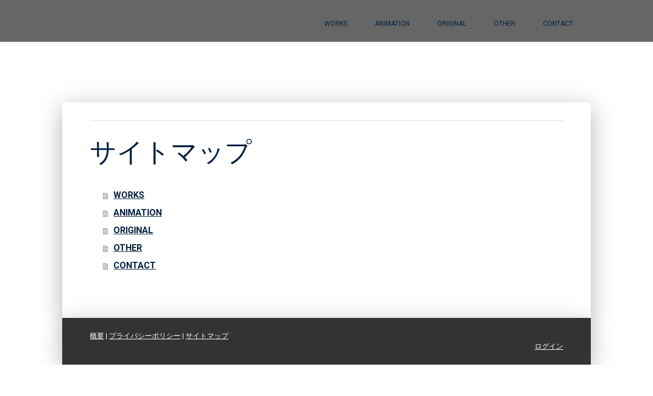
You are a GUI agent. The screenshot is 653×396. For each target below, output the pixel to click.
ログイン (549, 346)
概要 (97, 336)
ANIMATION (392, 24)
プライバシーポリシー (145, 336)
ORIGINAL (451, 24)
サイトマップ (207, 336)
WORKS (335, 24)
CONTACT (558, 24)
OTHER (504, 24)
